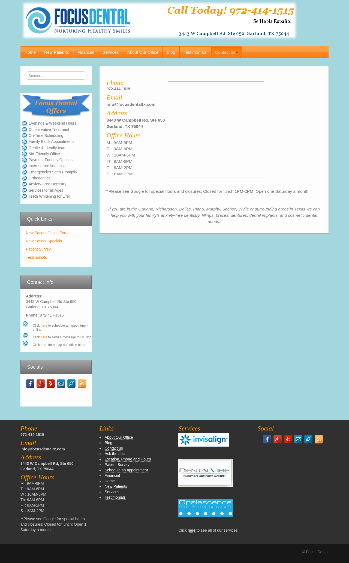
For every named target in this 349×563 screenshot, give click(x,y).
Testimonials (195, 52)
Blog (171, 52)
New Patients (56, 52)
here (44, 325)
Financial (85, 52)
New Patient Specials (44, 241)
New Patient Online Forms (48, 233)
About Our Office (142, 52)
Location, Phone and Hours (128, 459)
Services (111, 52)
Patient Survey (38, 249)
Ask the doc (115, 453)
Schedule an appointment (126, 470)
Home (30, 52)
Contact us (226, 52)
